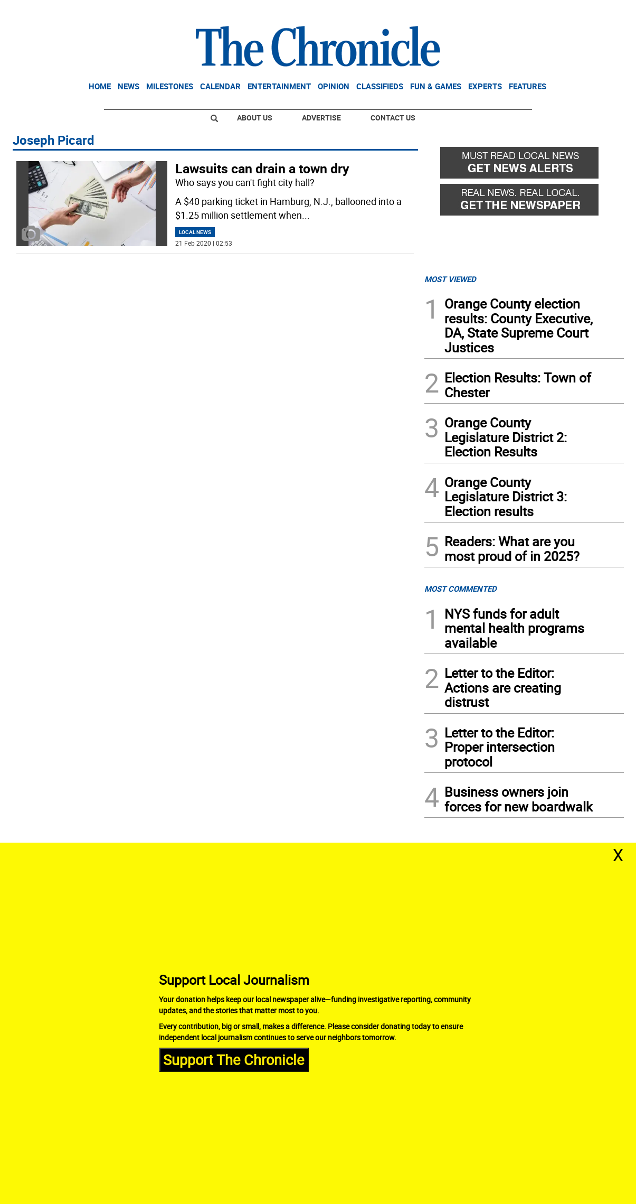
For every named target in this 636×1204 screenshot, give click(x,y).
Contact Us (393, 118)
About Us (254, 118)
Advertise (321, 118)
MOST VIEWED (450, 279)
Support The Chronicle (233, 1059)
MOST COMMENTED (460, 588)
